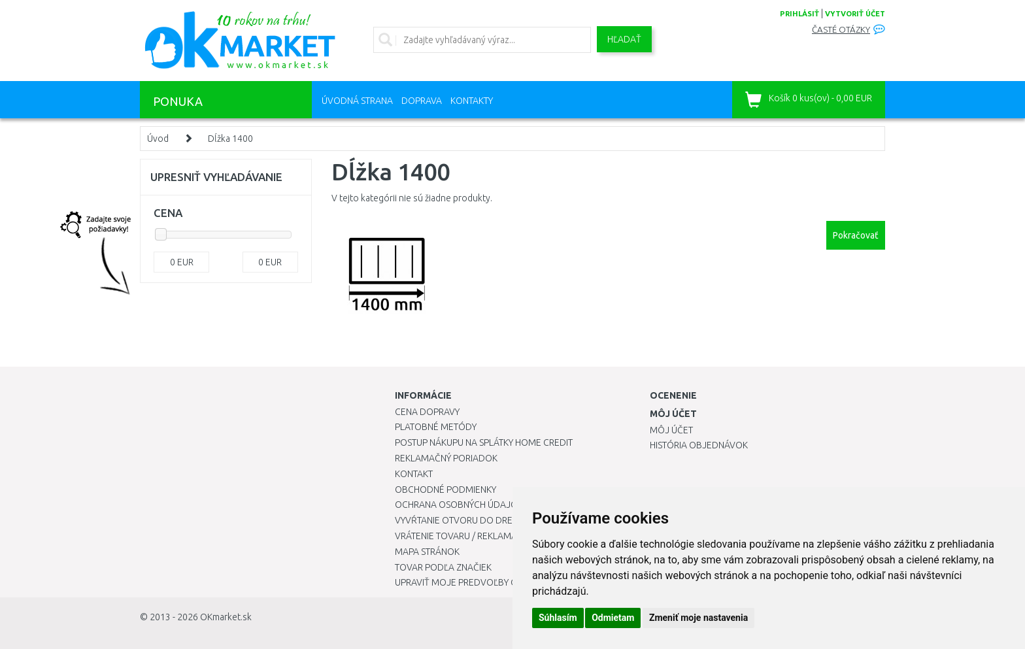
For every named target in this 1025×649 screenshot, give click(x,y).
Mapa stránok (427, 551)
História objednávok (699, 445)
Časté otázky (841, 30)
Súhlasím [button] (558, 617)
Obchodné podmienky (445, 489)
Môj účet (671, 430)
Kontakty (471, 100)
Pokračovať (856, 235)
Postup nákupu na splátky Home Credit (484, 442)
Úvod (158, 138)
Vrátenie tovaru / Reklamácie (462, 536)
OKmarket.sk (226, 617)
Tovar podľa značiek (443, 567)
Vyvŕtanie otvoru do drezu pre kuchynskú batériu (511, 520)
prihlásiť (799, 14)
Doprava (421, 100)
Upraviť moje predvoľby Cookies (471, 582)
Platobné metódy (436, 427)
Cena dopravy (427, 412)
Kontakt (414, 474)
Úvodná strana (357, 100)
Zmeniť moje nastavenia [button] (698, 617)
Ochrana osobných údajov (459, 504)
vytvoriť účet (855, 14)
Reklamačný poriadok (446, 458)
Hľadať (624, 39)
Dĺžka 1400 (230, 138)
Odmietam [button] (613, 617)
